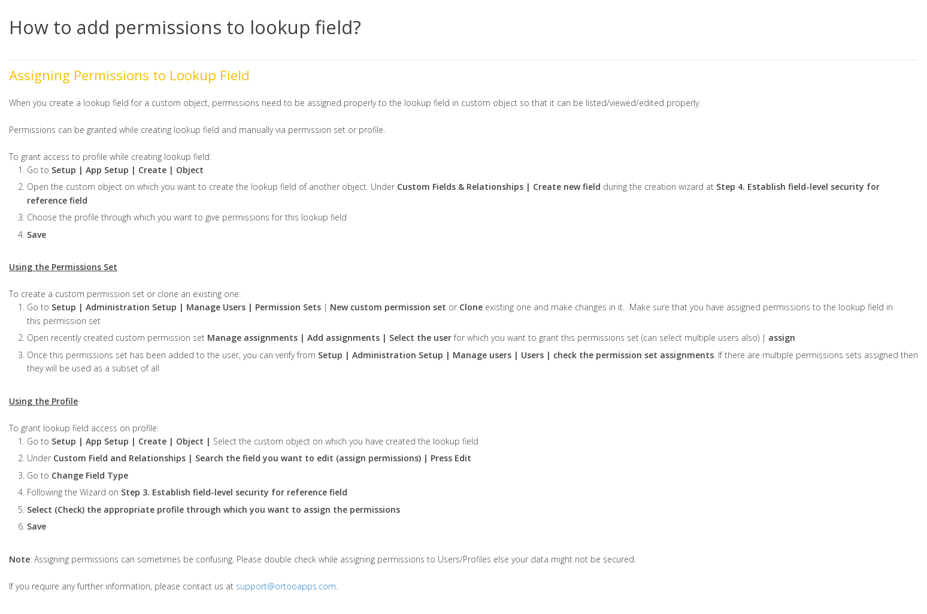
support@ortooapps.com (286, 586)
